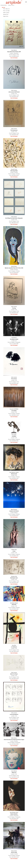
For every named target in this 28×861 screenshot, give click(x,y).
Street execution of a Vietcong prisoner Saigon (14, 739)
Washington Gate (14, 577)
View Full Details (14, 57)
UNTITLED (14, 604)
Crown (14, 551)
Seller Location (6, 12)
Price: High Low (6, 8)
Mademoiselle (14, 473)
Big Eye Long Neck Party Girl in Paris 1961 (14, 267)
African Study (14, 852)
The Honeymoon (14, 130)
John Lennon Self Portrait (14, 91)
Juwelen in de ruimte (14, 511)
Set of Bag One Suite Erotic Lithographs (14, 218)
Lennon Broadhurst (14, 714)
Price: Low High (6, 10)
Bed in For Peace (14, 673)
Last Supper (14, 410)
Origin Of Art (5, 16)
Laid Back (14, 436)
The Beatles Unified (14, 339)
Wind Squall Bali (14, 170)
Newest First (5, 14)
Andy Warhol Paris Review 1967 (14, 51)
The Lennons (14, 378)
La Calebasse (14, 646)
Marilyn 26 (14, 772)
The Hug (14, 308)
